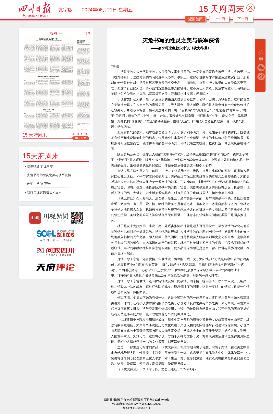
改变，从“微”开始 (39, 183)
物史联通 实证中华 (40, 166)
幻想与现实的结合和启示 (44, 192)
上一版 (75, 133)
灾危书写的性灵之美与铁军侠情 (49, 175)
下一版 (83, 133)
